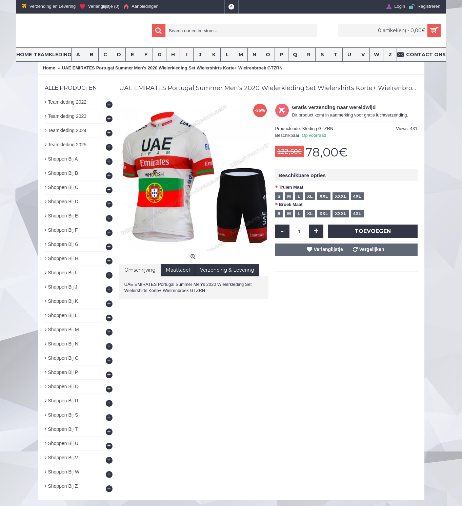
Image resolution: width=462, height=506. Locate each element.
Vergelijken (371, 249)
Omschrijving (140, 270)
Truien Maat (291, 187)
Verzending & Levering (227, 270)
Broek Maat (291, 204)
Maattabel (178, 270)
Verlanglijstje (328, 249)
